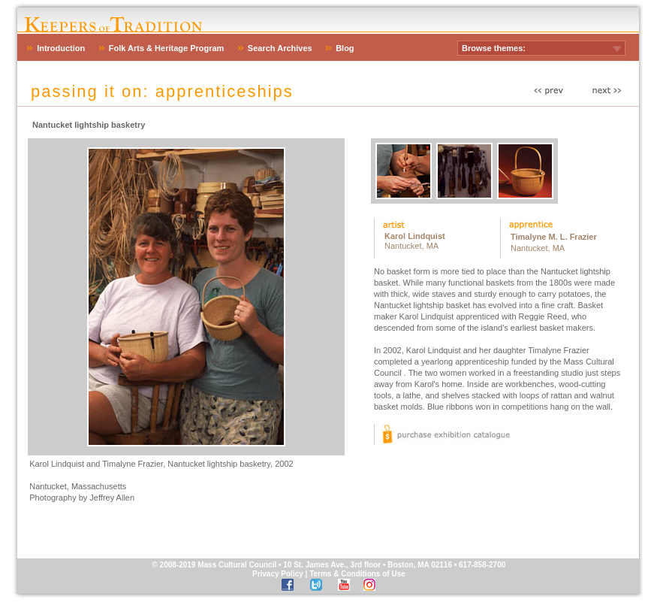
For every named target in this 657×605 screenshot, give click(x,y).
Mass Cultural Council (236, 565)
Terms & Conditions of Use (357, 574)
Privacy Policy (277, 574)
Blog (345, 48)
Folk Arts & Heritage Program (167, 48)
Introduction (61, 48)
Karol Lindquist (414, 235)
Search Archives (280, 48)
